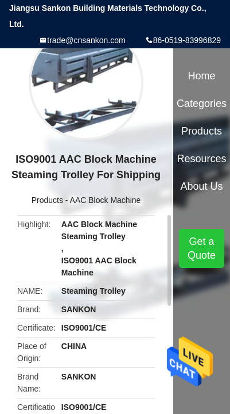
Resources (202, 158)
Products (47, 200)
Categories (202, 103)
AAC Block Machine (105, 200)
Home (202, 76)
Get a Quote (202, 248)
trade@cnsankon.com (86, 40)
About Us (202, 186)
